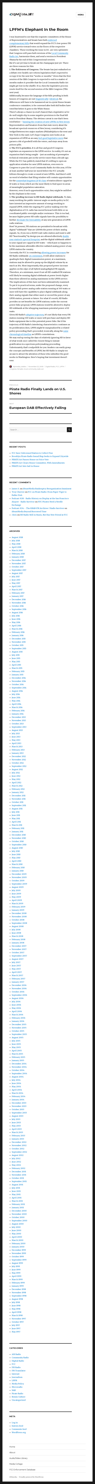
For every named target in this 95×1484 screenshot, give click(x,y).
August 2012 (17, 769)
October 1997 (18, 1322)
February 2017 (18, 593)
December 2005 (19, 1024)
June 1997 (16, 1328)
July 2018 (16, 540)
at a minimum (35, 256)
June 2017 (16, 580)
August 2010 (17, 848)
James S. (15, 488)
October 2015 (18, 645)
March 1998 (17, 1315)
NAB (14, 1390)
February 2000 (18, 1243)
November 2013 (19, 720)
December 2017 (19, 560)
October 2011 (17, 802)
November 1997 (19, 1319)
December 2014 (19, 678)
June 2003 (16, 1122)
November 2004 (19, 1067)
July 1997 (16, 1325)
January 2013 (18, 753)
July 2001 (16, 1188)
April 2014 (16, 704)
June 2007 (16, 965)
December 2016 (19, 599)
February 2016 (18, 632)
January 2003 (18, 1139)
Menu (81, 15)
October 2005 (18, 1031)
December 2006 (19, 985)
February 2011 (18, 828)
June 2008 (16, 933)
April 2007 (17, 972)
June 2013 (16, 737)
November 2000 (19, 1214)
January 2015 (17, 674)
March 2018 (17, 550)
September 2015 (19, 648)
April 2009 (17, 900)
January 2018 (18, 557)
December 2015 (19, 639)
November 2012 (19, 759)
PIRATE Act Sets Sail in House (25, 466)
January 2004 (18, 1099)
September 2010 (19, 844)
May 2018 (16, 544)
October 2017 (18, 567)
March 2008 (17, 936)
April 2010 (16, 861)
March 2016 (17, 629)
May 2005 (16, 1047)
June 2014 (16, 697)
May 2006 (16, 1008)
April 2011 (16, 822)
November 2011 (19, 799)
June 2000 (16, 1230)
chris (14, 515)
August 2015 (17, 652)
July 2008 (16, 929)
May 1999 (16, 1273)
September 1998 (19, 1296)
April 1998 (16, 1312)
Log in (15, 1422)
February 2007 (18, 979)
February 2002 (18, 1168)
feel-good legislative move (50, 138)
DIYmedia (13, 1477)
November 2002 (19, 1145)
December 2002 (19, 1142)
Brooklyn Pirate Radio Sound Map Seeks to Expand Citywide (40, 456)
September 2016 (19, 609)
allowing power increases (53, 252)
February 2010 (18, 867)
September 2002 (19, 1152)
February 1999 (18, 1283)
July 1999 (16, 1266)
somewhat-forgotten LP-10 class (31, 180)
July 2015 (16, 655)
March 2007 (17, 975)
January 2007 (18, 982)
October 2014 (18, 684)
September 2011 (19, 805)
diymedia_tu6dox (19, 366)
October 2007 (18, 952)
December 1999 (19, 1250)
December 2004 (19, 1064)
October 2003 (18, 1109)
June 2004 (16, 1083)
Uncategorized (19, 1400)
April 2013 (16, 743)
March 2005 (17, 1054)
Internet (15, 1374)
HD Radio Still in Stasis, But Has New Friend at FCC (44, 515)
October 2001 (18, 1178)
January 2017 (17, 596)
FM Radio (16, 1367)
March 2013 (17, 746)
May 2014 (16, 701)
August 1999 (17, 1263)
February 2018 (18, 554)
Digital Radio (50, 366)
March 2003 (17, 1132)
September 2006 (19, 995)
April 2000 (17, 1237)
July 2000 (16, 1227)
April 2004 (17, 1090)
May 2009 (16, 897)
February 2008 (18, 939)
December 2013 (19, 717)
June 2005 (16, 1044)
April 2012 (16, 782)
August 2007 (17, 959)
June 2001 (16, 1191)
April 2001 (16, 1198)
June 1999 (16, 1269)
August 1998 (17, 1299)
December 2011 (18, 795)
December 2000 (19, 1211)
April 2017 (16, 586)
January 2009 (18, 910)
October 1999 (18, 1256)
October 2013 (18, 724)
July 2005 (16, 1041)
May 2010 (16, 858)
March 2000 (17, 1240)
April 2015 (16, 665)
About (12, 1452)
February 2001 (18, 1204)
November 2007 (19, 949)
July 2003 (16, 1119)
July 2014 (16, 694)
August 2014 (17, 691)
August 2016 (17, 612)
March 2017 (17, 589)
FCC (57, 366)
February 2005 (18, 1057)
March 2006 (17, 1014)
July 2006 (16, 1001)
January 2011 (17, 831)
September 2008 (19, 923)
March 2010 (17, 864)
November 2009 (19, 877)
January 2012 (18, 792)
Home (12, 1447)
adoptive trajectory (35, 314)
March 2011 (17, 825)
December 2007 (19, 946)
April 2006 (17, 1011)
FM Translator (19, 1370)
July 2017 (16, 576)
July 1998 (16, 1302)
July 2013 (16, 733)
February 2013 (18, 750)
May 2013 (16, 740)
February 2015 (18, 671)
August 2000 (18, 1224)
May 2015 (16, 661)
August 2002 (17, 1155)
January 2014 (18, 714)
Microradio (17, 1387)
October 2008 (18, 920)
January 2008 (18, 943)
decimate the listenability (29, 220)
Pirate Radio (17, 1393)
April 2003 (17, 1129)
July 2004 (16, 1080)
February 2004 (18, 1096)
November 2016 (19, 603)
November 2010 (19, 838)
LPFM (62, 366)
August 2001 (17, 1184)
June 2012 (16, 776)
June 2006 (16, 1005)
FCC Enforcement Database (22, 1470)
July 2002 (16, 1158)
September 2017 (19, 570)
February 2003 (18, 1135)
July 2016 (16, 616)
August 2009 (18, 887)
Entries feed (17, 1426)
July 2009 (16, 890)
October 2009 (18, 880)
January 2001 (18, 1207)
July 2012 (16, 773)
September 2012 (19, 766)
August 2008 (18, 926)
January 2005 (18, 1060)
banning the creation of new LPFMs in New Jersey (46, 122)
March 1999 (17, 1279)
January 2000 (18, 1247)
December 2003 (19, 1103)
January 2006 (18, 1021)
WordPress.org (19, 1432)
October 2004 (18, 1070)
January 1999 (18, 1286)
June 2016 (16, 619)
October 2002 (18, 1149)
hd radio (20, 369)
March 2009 (17, 903)
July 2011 (15, 812)
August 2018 (17, 537)
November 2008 (19, 916)
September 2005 (19, 1034)
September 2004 (19, 1073)
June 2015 (16, 658)
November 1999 (19, 1253)
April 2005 (17, 1050)
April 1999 (16, 1276)
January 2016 (18, 635)
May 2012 (16, 779)
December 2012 (19, 756)
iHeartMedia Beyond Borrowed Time (29, 511)
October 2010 (18, 841)
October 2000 (18, 1217)
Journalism (17, 1377)
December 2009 (19, 874)
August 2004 (18, 1077)
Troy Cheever (18, 492)
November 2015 (19, 642)
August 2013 (17, 730)
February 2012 (18, 789)
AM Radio (16, 1354)
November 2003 (19, 1106)
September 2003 (19, 1113)
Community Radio (20, 1357)
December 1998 (19, 1289)
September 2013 (19, 727)
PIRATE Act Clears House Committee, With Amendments (38, 463)
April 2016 (16, 625)
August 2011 (17, 809)
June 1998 (16, 1305)
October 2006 (18, 992)
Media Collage (16, 1464)
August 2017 (17, 573)
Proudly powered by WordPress (31, 1477)
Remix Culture (18, 1397)
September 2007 (19, 956)
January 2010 (18, 871)
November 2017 (19, 563)
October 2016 (18, 606)
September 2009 (19, 884)
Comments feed (19, 1429)
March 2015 (17, 668)
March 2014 (17, 707)
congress (12, 369)
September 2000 (19, 1220)
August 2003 (17, 1116)
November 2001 (19, 1175)
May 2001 (16, 1194)
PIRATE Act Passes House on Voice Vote (30, 459)
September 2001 (19, 1181)
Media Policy (18, 1384)
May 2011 (16, 818)
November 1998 (19, 1292)
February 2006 (18, 1018)
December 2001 (19, 1171)
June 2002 (16, 1162)
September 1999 (19, 1260)
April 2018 (16, 547)
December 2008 (19, 913)
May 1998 (16, 1309)
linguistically (42, 99)
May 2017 (16, 583)
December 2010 (19, 835)
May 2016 (16, 622)
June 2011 (16, 815)
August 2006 (18, 998)
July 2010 (16, 851)
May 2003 (16, 1126)
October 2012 (18, 763)
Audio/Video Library (18, 1458)
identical (54, 99)
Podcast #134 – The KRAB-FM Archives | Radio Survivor (38, 508)
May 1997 (16, 1332)
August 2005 (17, 1037)
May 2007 (16, 969)
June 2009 (16, 894)
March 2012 (17, 786)
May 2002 (16, 1165)
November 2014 (19, 681)
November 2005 (19, 1028)
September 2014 (19, 688)
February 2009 (18, 907)
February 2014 (18, 710)
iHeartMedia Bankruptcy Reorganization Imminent (47, 488)
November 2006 (19, 988)
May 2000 (16, 1234)
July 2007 (16, 962)
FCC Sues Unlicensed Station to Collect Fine (32, 453)
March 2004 (17, 1093)
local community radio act (34, 369)
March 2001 (17, 1201)
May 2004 (16, 1086)
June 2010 (16, 854)
